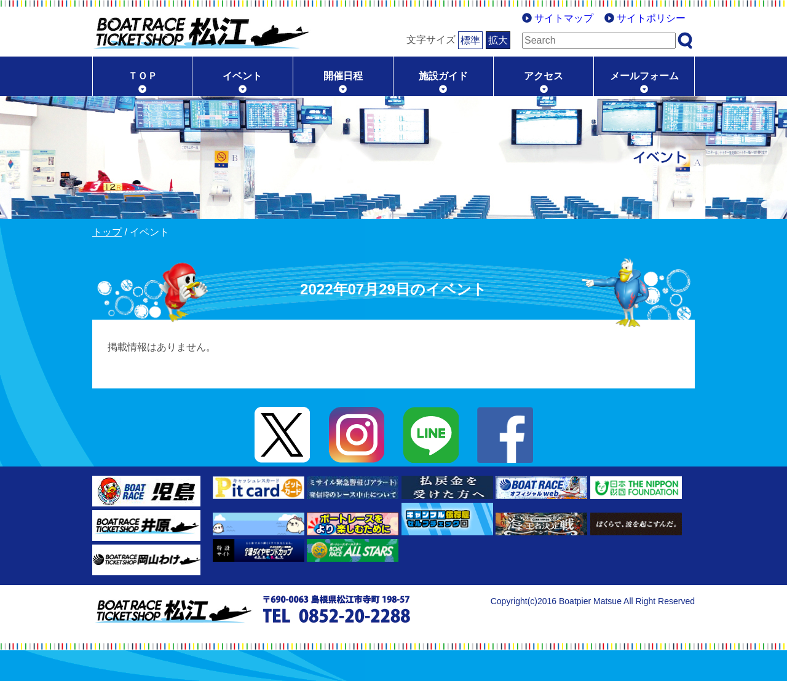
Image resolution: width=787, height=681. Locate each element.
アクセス (543, 76)
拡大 (498, 40)
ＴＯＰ (142, 76)
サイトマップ (563, 18)
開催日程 (343, 76)
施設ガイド (443, 76)
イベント (242, 76)
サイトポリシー (651, 18)
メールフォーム (644, 76)
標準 (470, 40)
